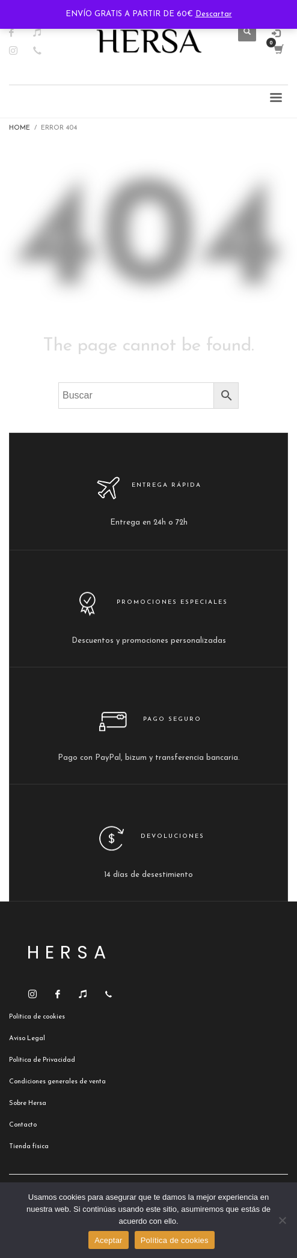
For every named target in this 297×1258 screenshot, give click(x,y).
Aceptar (108, 1240)
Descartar (213, 14)
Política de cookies (175, 1240)
